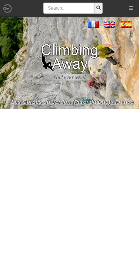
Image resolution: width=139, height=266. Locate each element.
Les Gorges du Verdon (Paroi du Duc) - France (72, 102)
